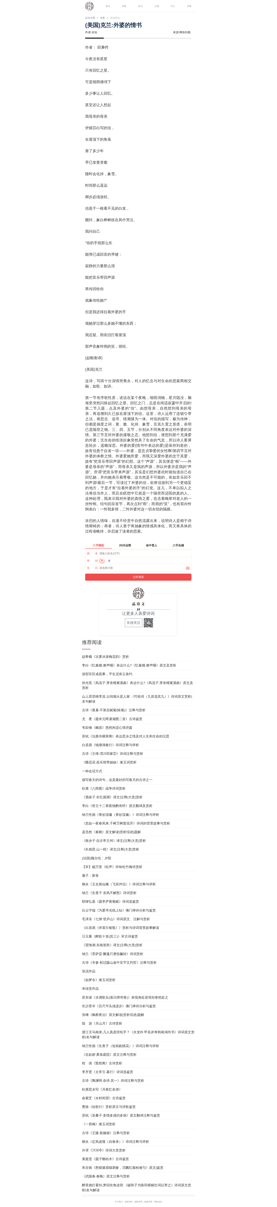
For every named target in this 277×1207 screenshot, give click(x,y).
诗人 (172, 5)
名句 (140, 5)
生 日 (92, 568)
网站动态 (162, 1202)
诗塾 (188, 5)
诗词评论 (121, 18)
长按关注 (133, 623)
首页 (107, 5)
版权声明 (150, 1202)
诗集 (123, 5)
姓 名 (92, 553)
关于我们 (114, 1202)
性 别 (92, 561)
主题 (156, 5)
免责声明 (126, 1202)
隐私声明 (138, 1202)
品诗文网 (91, 18)
